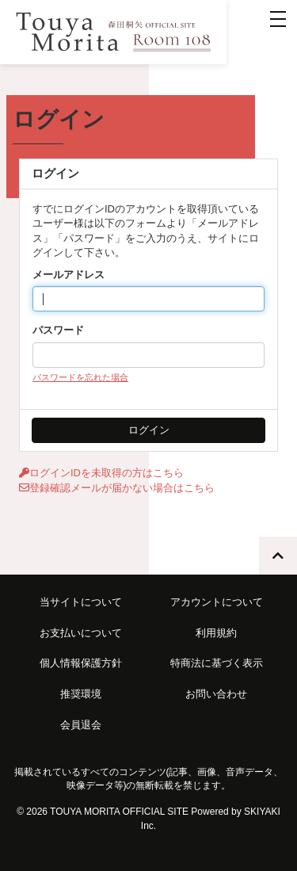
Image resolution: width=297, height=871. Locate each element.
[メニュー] (278, 19)
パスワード (58, 330)
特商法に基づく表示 (216, 663)
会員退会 (80, 725)
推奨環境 (80, 694)
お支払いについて (81, 633)
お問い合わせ (216, 694)
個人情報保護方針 (81, 663)
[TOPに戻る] (278, 556)
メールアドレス (68, 275)
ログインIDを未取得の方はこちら (101, 473)
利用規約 (216, 633)
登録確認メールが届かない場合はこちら (117, 488)
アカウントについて (216, 602)
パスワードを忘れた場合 (80, 377)
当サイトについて (81, 602)
